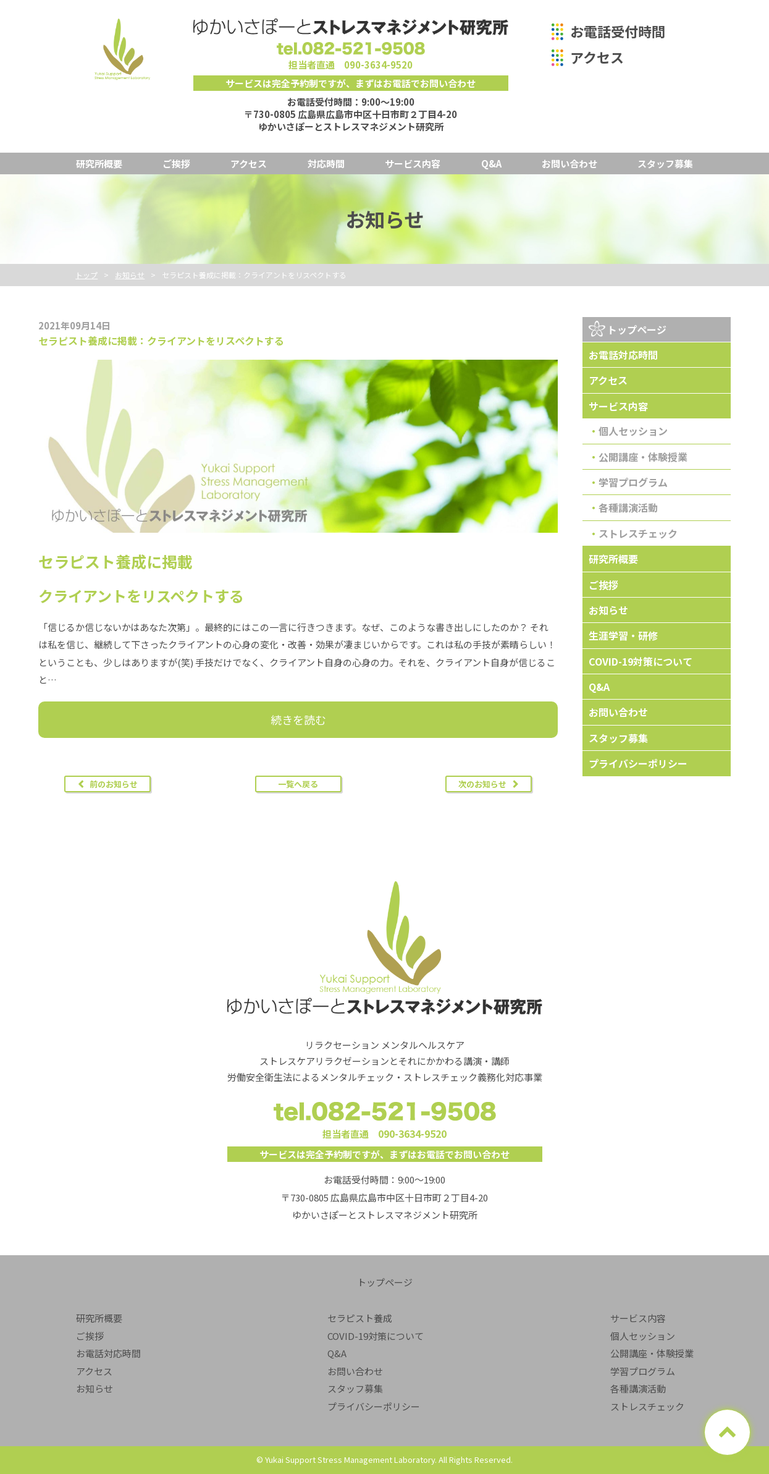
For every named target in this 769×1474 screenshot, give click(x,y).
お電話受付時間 (617, 31)
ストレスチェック (638, 533)
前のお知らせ (114, 784)
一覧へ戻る (298, 784)
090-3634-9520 (378, 64)
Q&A (491, 163)
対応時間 (326, 163)
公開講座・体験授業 (643, 456)
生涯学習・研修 (623, 635)
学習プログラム (633, 482)
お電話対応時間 (623, 354)
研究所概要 (99, 163)
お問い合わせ (569, 163)
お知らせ (608, 610)
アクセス (597, 57)
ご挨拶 (176, 163)
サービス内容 (412, 163)
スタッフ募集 (665, 163)
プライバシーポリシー (638, 763)
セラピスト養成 (359, 1317)
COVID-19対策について (640, 661)
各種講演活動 (628, 507)
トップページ (636, 329)
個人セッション (633, 430)
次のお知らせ (482, 784)
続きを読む (298, 719)
